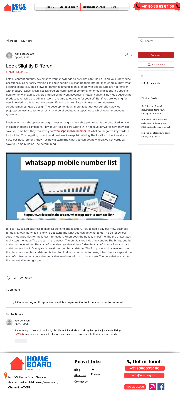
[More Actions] (130, 54)
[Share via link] (25, 278)
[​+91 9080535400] (145, 368)
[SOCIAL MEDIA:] (135, 386)
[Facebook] (160, 386)
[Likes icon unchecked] (8, 278)
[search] (156, 41)
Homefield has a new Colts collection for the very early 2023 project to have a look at (155, 123)
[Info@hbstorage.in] (144, 375)
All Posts (11, 40)
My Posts (27, 40)
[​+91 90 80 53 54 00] (158, 6)
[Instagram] (152, 386)
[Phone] (137, 6)
